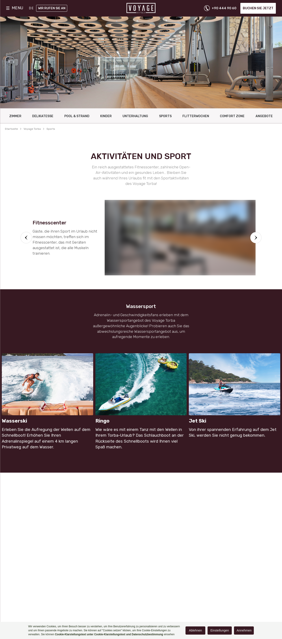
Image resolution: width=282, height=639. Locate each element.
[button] (26, 237)
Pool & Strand (76, 116)
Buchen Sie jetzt (258, 8)
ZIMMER (15, 116)
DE (31, 8)
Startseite (11, 128)
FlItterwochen (195, 116)
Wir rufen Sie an (51, 8)
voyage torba (32, 128)
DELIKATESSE (42, 116)
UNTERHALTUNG (135, 116)
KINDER (106, 116)
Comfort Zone (232, 116)
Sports (165, 116)
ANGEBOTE (264, 116)
